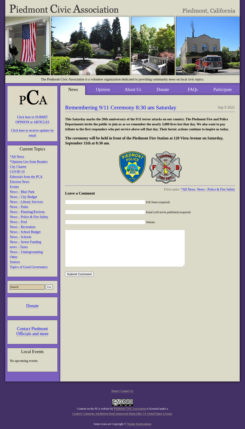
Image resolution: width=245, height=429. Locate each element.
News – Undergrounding (26, 252)
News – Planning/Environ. (27, 212)
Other (13, 257)
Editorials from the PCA (26, 177)
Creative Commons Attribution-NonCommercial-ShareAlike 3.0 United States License (122, 413)
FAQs (193, 89)
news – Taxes (19, 247)
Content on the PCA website (93, 408)
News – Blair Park (22, 192)
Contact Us (127, 391)
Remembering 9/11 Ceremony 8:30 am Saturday (120, 107)
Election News (19, 182)
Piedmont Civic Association (130, 408)
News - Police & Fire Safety (216, 189)
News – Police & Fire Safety (29, 217)
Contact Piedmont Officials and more (32, 331)
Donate (32, 305)
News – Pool (18, 222)
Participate (222, 89)
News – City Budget (23, 197)
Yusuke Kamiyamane (139, 424)
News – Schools (20, 237)
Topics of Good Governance (29, 267)
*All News (17, 157)
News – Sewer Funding (25, 242)
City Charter (18, 167)
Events (14, 187)
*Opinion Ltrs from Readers (29, 162)
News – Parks (19, 207)
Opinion (103, 89)
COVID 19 (17, 172)
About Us (133, 89)
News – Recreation (22, 227)
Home (114, 391)
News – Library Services (26, 202)
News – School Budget (25, 232)
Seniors (15, 262)
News (73, 89)
